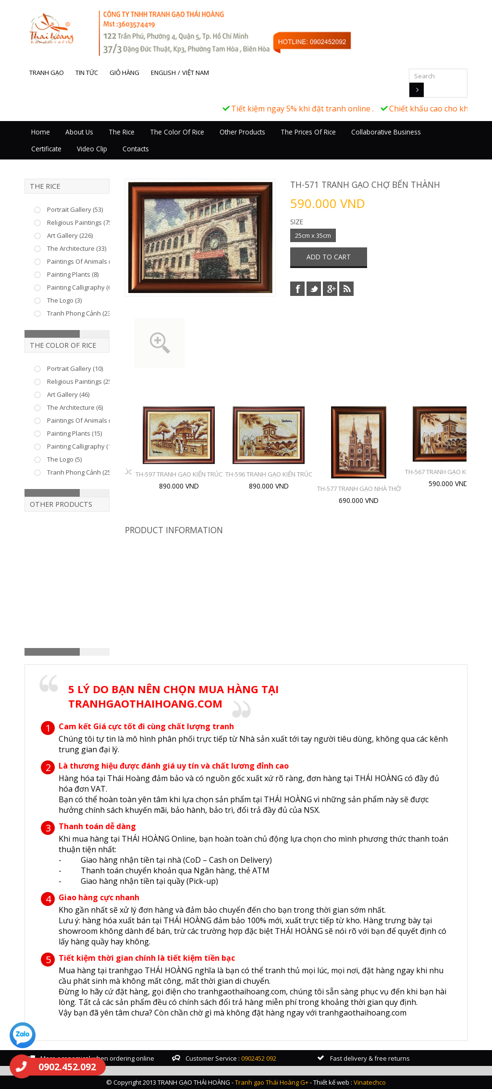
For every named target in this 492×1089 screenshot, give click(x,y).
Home (40, 131)
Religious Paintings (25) (80, 381)
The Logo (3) (64, 300)
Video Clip (92, 148)
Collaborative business (386, 131)
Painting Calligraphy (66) (81, 287)
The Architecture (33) (76, 248)
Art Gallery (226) (70, 235)
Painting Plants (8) (72, 274)
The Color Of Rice (177, 131)
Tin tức (86, 72)
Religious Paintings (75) (80, 222)
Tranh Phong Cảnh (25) (79, 472)
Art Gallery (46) (68, 394)
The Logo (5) (64, 459)
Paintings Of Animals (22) (83, 420)
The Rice (122, 131)
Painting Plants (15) (74, 433)
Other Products (242, 131)
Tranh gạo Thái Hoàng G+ (271, 1082)
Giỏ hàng (124, 72)
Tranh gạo (46, 72)
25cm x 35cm (313, 235)
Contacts (136, 148)
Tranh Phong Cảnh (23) (79, 313)
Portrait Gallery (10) (75, 368)
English (163, 72)
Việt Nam (195, 72)
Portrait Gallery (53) (75, 209)
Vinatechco (370, 1082)
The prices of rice (308, 131)
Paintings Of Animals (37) (83, 261)
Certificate (46, 148)
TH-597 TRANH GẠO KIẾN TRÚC (178, 474)
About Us (79, 131)
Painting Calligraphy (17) (81, 446)
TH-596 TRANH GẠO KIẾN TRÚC (268, 474)
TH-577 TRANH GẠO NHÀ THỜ (359, 488)
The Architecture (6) (75, 407)
